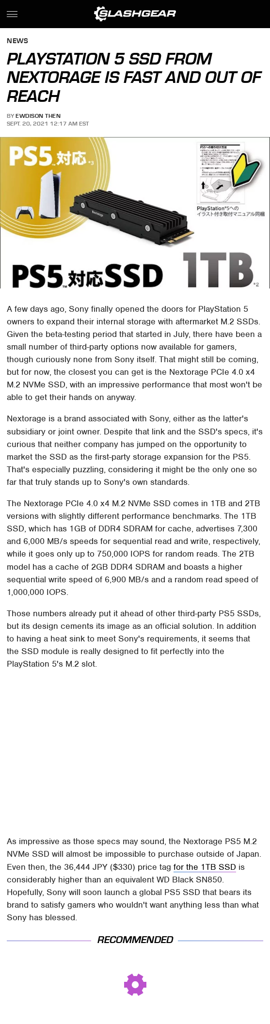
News (17, 41)
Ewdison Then (38, 115)
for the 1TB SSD (205, 867)
